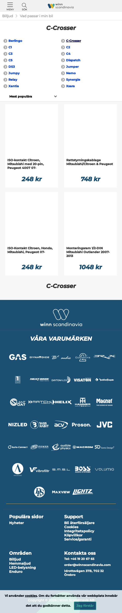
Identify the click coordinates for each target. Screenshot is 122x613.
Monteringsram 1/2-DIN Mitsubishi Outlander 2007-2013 (88, 252)
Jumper (72, 67)
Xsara (70, 86)
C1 (10, 47)
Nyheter (16, 523)
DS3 (11, 67)
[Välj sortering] (20, 96)
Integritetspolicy (79, 531)
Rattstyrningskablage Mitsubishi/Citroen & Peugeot (89, 162)
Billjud (7, 16)
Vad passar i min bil (36, 16)
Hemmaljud (20, 563)
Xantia (13, 86)
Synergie (73, 80)
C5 (10, 60)
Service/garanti (77, 539)
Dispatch (73, 60)
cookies (31, 596)
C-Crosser (73, 41)
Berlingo (15, 41)
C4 (68, 54)
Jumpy (14, 73)
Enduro (15, 572)
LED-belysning (22, 568)
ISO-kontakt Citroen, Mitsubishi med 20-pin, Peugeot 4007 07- (25, 164)
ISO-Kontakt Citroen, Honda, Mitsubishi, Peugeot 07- (30, 250)
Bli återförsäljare (79, 523)
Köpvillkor (73, 535)
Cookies (71, 527)
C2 (68, 47)
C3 (10, 54)
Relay (12, 80)
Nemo (71, 73)
